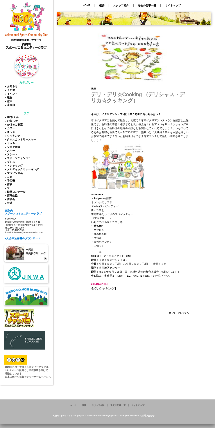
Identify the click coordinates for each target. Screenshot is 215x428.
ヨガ (10, 176)
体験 (10, 184)
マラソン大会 (15, 173)
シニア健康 (14, 147)
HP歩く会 (13, 117)
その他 (11, 90)
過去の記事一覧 (147, 5)
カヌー (11, 128)
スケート (13, 154)
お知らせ (13, 86)
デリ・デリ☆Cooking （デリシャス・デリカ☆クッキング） (138, 97)
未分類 (11, 105)
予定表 (11, 180)
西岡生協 (13, 195)
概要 (101, 5)
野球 (10, 203)
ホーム (73, 405)
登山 (10, 188)
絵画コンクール (16, 191)
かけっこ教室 (15, 124)
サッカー (13, 143)
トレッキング (15, 165)
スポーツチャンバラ (19, 158)
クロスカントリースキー (22, 139)
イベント (13, 93)
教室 (10, 101)
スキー (11, 150)
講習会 (11, 199)
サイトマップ (173, 5)
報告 (10, 97)
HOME (86, 5)
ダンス (11, 161)
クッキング (14, 135)
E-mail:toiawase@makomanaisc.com (24, 232)
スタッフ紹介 (121, 5)
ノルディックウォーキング (23, 169)
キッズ (11, 132)
